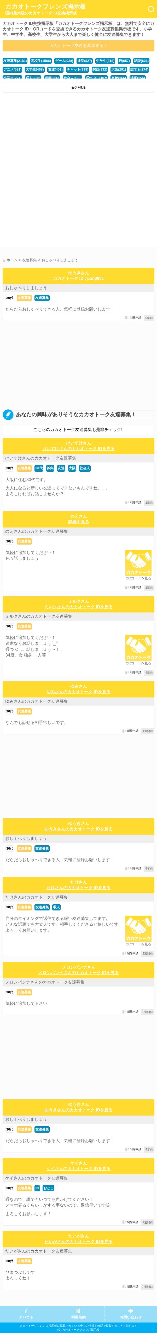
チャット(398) (77, 69)
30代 (9, 298)
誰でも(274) (139, 69)
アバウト (26, 1317)
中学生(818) (105, 61)
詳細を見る (78, 522)
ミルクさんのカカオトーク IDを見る (78, 607)
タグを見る (78, 87)
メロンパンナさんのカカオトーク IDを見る (78, 973)
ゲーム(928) (64, 61)
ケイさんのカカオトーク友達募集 (36, 1178)
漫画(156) (137, 78)
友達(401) (55, 69)
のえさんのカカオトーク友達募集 (36, 531)
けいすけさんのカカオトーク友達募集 (40, 458)
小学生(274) (12, 78)
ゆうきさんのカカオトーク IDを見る (78, 829)
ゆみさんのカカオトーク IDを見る (78, 692)
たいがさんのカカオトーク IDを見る (78, 1241)
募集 (50, 468)
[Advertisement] (78, 134)
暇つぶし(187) (96, 78)
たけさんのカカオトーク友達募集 (36, 897)
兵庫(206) (52, 78)
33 (37, 1188)
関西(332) (99, 69)
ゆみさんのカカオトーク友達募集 (36, 701)
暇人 (56, 907)
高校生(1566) (41, 61)
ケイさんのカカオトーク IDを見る (78, 1168)
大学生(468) (35, 69)
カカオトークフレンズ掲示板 (45, 9)
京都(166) (118, 78)
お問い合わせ (131, 1317)
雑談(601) (141, 61)
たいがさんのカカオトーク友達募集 (38, 1251)
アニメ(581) (12, 69)
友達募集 (24, 298)
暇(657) (124, 61)
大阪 (72, 468)
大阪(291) (118, 69)
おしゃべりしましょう (26, 288)
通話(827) (84, 61)
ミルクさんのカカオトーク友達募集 (38, 616)
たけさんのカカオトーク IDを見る (78, 888)
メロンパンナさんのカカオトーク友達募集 (45, 982)
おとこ (48, 1188)
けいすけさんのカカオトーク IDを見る (78, 448)
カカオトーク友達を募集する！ (78, 45)
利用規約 (78, 1317)
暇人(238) (33, 78)
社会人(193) (72, 78)
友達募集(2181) (15, 61)
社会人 (85, 468)
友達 (61, 468)
